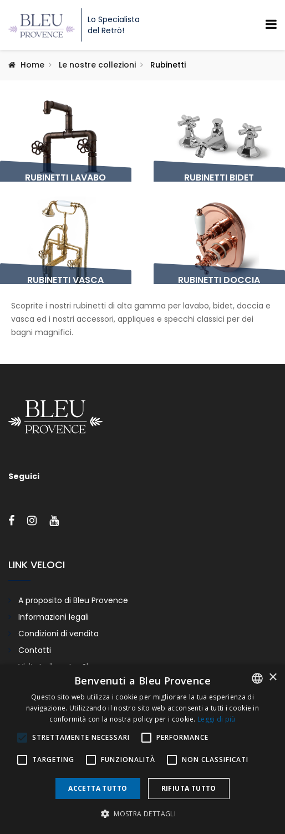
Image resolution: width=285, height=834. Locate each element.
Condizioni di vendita (58, 633)
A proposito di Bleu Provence (73, 600)
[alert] (142, 749)
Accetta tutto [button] (97, 788)
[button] (142, 814)
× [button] (272, 677)
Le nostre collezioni (97, 64)
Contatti (34, 650)
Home (32, 64)
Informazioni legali (53, 617)
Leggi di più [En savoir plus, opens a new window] (216, 719)
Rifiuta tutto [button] (188, 788)
